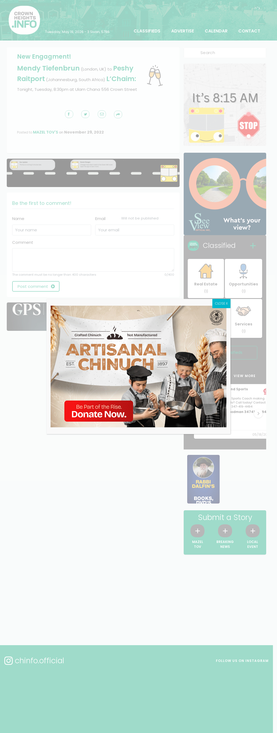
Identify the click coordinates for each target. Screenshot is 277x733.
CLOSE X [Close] (221, 303)
